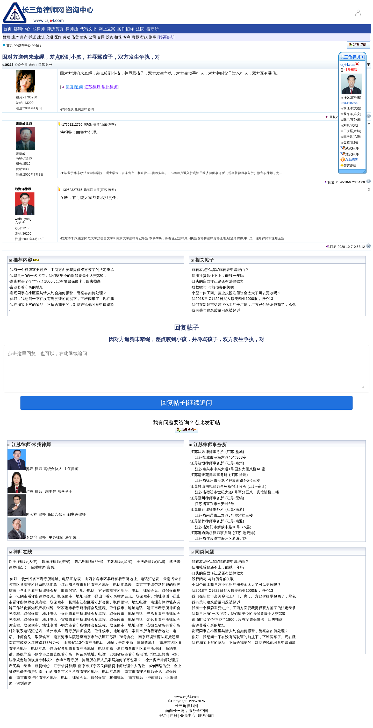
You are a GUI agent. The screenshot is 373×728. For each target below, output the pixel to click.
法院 (140, 29)
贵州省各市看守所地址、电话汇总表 (51, 579)
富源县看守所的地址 (26, 287)
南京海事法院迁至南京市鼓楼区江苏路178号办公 (94, 637)
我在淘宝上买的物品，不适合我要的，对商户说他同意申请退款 (62, 304)
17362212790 (72, 124)
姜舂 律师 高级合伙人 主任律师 (44, 469)
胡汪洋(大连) (352, 108)
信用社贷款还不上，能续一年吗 (218, 275)
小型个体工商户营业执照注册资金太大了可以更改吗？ (236, 293)
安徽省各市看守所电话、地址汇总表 (139, 654)
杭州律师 (117, 677)
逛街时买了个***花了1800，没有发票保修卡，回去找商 (55, 281)
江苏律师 (92, 87)
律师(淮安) (56, 561)
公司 (92, 37)
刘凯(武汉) (350, 125)
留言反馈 (350, 166)
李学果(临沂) (352, 137)
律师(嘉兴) (43, 567)
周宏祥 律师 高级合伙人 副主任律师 (47, 514)
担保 (118, 37)
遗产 (15, 37)
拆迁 (32, 37)
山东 (104, 124)
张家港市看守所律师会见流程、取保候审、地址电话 (100, 608)
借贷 (75, 37)
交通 (49, 37)
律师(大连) (23, 561)
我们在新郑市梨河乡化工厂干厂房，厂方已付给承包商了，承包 (244, 304)
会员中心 (188, 715)
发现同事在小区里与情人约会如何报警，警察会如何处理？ (58, 293)
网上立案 (107, 29)
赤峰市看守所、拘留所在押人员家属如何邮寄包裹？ (98, 660)
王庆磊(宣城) (352, 131)
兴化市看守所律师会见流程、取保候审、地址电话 (102, 613)
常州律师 (110, 87)
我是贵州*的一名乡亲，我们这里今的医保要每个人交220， (58, 275)
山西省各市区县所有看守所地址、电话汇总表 (122, 579)
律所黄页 (55, 29)
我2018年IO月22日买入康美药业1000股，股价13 (232, 299)
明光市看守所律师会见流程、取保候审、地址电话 (102, 625)
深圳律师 (24, 683)
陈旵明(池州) (352, 119)
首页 (7, 29)
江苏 (41, 65)
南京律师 (135, 677)
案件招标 (125, 29)
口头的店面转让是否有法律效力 (218, 281)
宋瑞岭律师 (24, 124)
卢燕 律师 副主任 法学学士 (40, 491)
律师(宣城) (151, 561)
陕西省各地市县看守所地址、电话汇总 (81, 648)
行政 (144, 37)
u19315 (7, 65)
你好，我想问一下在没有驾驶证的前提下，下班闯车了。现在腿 (62, 299)
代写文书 (88, 29)
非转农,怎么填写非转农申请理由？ (220, 270)
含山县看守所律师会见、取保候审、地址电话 (57, 590)
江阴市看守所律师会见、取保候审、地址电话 (54, 596)
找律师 (38, 29)
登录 (163, 715)
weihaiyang (23, 219)
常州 (49, 65)
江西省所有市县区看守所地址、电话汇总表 (96, 584)
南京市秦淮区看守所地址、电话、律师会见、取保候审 (61, 677)
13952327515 (72, 190)
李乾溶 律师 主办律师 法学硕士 (44, 537)
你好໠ (13, 579)
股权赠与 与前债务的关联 (213, 287)
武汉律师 (352, 148)
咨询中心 (22, 29)
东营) (112, 124)
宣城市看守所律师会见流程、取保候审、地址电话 (102, 619)
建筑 (41, 37)
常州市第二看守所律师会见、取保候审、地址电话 (87, 631)
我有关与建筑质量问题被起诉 (216, 310)
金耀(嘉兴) (350, 142)
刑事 (152, 37)
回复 (330, 117)
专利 (127, 37)
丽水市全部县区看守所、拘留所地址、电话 (70, 654)
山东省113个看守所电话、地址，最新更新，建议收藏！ (110, 642)
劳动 (66, 37)
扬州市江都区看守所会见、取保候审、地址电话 (108, 602)
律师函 (72, 29)
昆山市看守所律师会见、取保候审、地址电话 (132, 596)
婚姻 (6, 37)
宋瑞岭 (20, 154)
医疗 (58, 37)
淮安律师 (352, 154)
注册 (173, 715)
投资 (109, 37)
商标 (135, 37)
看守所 (152, 29)
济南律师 (154, 677)
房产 (23, 37)
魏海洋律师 (23, 189)
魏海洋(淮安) (352, 114)
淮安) (112, 190)
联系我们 (206, 715)
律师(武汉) (119, 561)
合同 (101, 37)
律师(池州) (89, 561)
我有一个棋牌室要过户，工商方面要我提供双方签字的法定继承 (62, 270)
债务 (84, 37)
